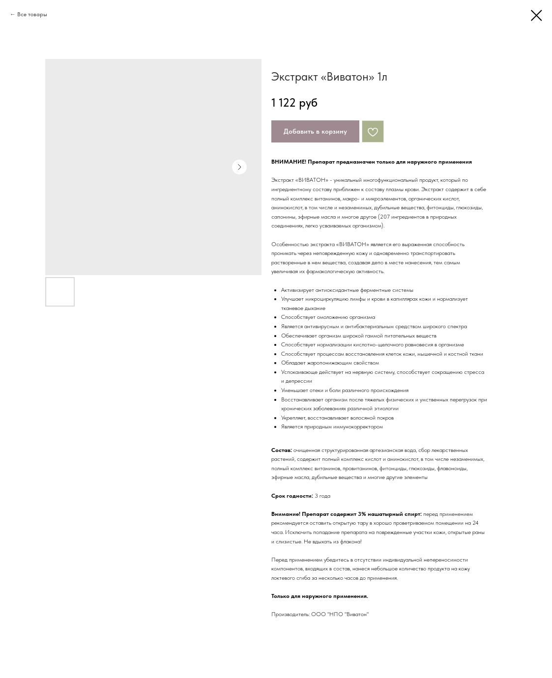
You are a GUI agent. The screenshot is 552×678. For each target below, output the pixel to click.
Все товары (32, 14)
